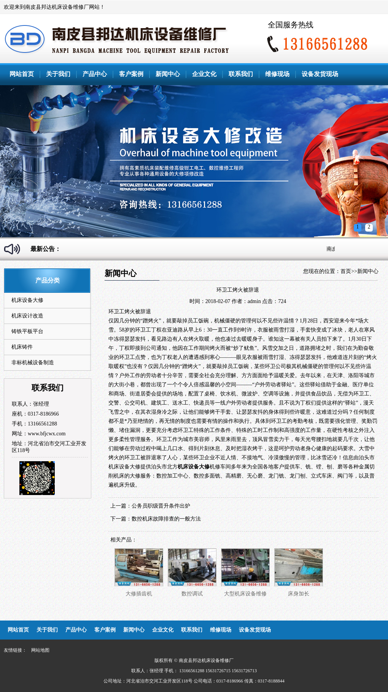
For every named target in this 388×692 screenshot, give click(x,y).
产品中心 (95, 74)
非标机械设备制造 (32, 362)
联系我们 (241, 74)
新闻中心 (168, 74)
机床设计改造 (27, 316)
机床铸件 (22, 347)
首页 (345, 271)
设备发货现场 (320, 74)
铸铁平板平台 (27, 331)
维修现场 (277, 74)
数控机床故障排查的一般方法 (166, 519)
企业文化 (204, 74)
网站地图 (40, 650)
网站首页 (22, 74)
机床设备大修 (27, 300)
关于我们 (58, 74)
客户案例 (131, 74)
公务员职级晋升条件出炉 (161, 506)
